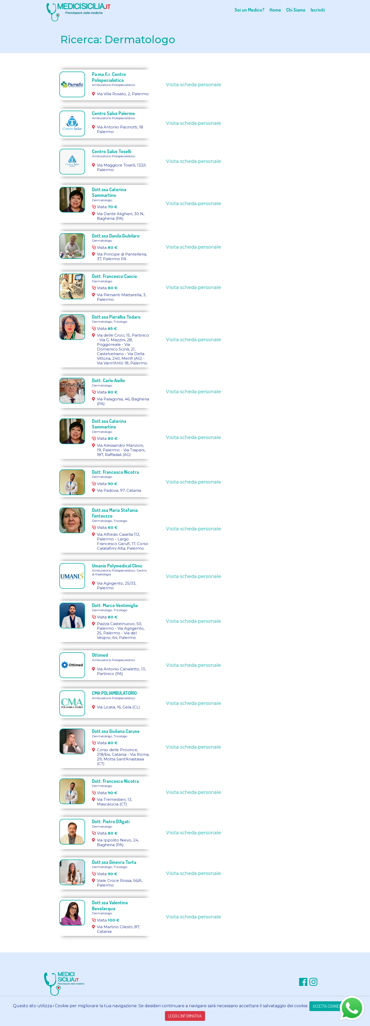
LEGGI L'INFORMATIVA (185, 1016)
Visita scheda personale (193, 84)
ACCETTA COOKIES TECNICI (333, 1006)
